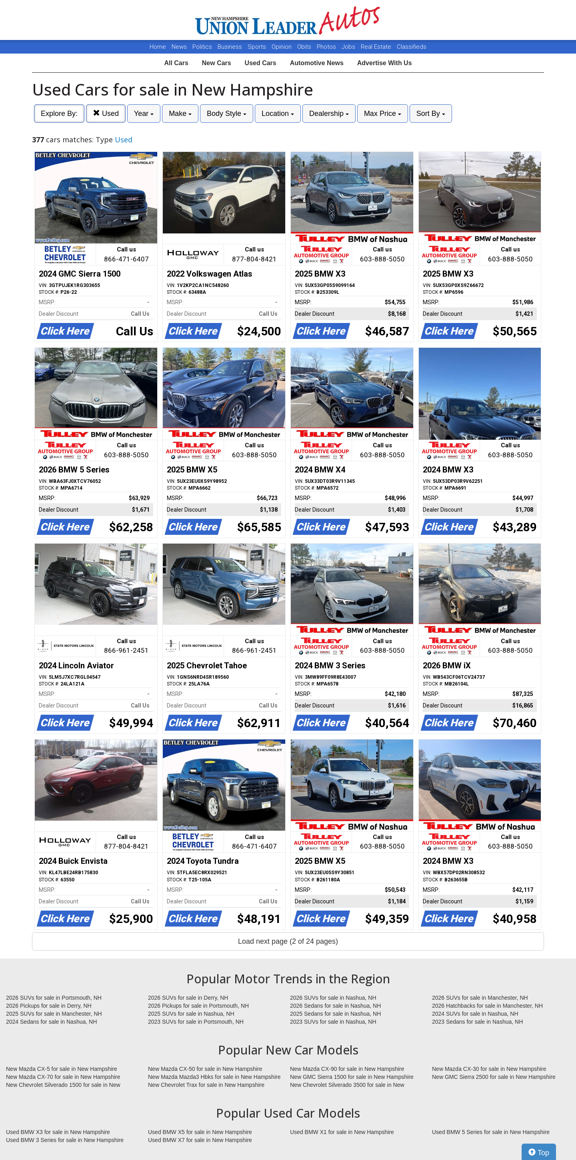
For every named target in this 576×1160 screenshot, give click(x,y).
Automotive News (317, 63)
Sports (258, 46)
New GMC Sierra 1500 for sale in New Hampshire (352, 1077)
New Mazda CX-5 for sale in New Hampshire (61, 1069)
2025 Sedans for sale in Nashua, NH (335, 1014)
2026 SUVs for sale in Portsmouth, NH (54, 998)
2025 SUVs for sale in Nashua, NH (191, 1014)
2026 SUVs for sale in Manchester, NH (480, 998)
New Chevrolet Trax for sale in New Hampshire (206, 1085)
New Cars (216, 63)
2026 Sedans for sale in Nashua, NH (335, 1006)
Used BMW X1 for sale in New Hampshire (342, 1132)
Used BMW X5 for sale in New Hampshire (200, 1132)
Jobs (349, 46)
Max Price (382, 114)
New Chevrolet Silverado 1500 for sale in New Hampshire (63, 1085)
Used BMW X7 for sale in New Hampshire (200, 1140)
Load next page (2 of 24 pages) (288, 941)
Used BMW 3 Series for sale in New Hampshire (65, 1140)
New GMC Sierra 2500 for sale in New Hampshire (494, 1077)
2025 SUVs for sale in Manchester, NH (54, 1014)
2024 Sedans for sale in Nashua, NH (51, 1021)
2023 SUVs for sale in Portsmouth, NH (196, 1021)
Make (180, 114)
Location (278, 114)
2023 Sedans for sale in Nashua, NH (477, 1021)
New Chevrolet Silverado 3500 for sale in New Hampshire (347, 1085)
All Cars (176, 63)
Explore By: (59, 114)
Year (144, 114)
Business (231, 46)
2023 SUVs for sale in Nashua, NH (333, 1021)
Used (106, 113)
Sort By (430, 114)
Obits (305, 46)
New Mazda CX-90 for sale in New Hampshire (347, 1069)
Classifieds (411, 46)
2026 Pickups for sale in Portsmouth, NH (198, 1006)
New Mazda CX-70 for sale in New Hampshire (63, 1077)
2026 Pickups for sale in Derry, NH (49, 1006)
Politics (202, 46)
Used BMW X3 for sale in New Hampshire (58, 1132)
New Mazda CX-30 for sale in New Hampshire (489, 1069)
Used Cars (260, 63)
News (179, 46)
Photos (327, 46)
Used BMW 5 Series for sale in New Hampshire (491, 1132)
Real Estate (377, 46)
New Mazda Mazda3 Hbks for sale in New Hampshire (214, 1077)
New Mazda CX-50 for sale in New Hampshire (205, 1069)
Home (158, 46)
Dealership (329, 114)
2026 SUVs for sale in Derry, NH (188, 998)
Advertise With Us (384, 63)
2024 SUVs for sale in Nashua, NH (475, 1014)
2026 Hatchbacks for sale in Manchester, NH (487, 1006)
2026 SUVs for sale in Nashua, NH (333, 998)
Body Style (226, 114)
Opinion (282, 46)
